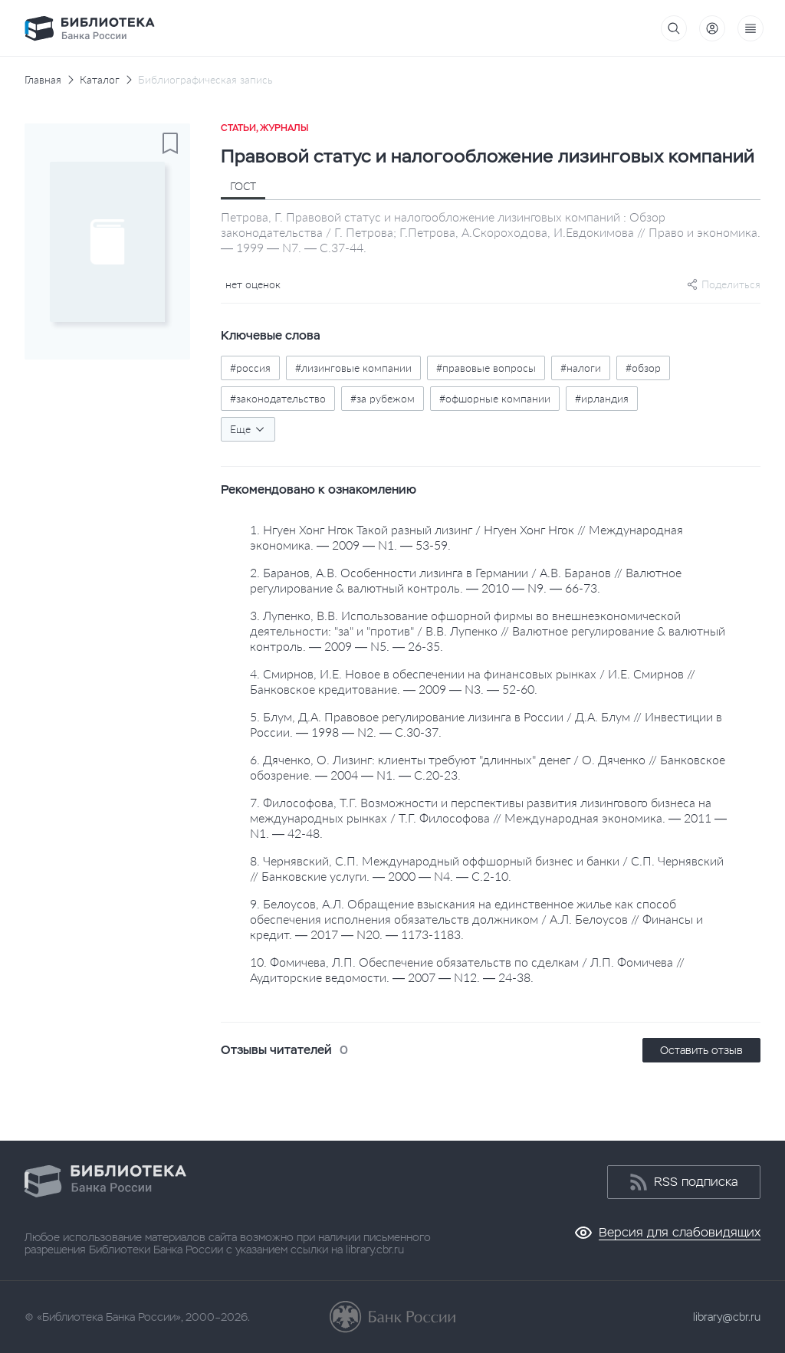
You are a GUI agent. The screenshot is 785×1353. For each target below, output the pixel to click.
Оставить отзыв (701, 1050)
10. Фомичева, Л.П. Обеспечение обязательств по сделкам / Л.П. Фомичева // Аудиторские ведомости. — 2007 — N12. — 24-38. (467, 969)
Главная (43, 80)
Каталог (100, 80)
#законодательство (278, 398)
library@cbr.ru (726, 1317)
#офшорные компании (494, 398)
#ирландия (602, 398)
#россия (250, 367)
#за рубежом (382, 398)
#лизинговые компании (353, 367)
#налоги (580, 367)
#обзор (643, 367)
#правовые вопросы (486, 367)
